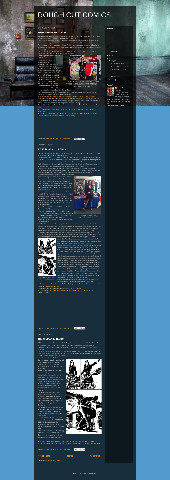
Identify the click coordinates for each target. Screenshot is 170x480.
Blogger (94, 473)
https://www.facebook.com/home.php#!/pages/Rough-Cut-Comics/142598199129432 (67, 96)
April (113, 73)
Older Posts (96, 456)
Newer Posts (44, 456)
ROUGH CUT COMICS (74, 15)
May (112, 61)
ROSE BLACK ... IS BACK (52, 149)
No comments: (65, 139)
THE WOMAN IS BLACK (51, 339)
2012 (111, 58)
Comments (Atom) (53, 461)
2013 (111, 55)
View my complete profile (115, 106)
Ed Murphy (121, 88)
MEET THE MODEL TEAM (52, 32)
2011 (111, 80)
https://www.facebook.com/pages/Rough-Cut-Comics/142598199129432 (62, 290)
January (114, 76)
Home (70, 456)
